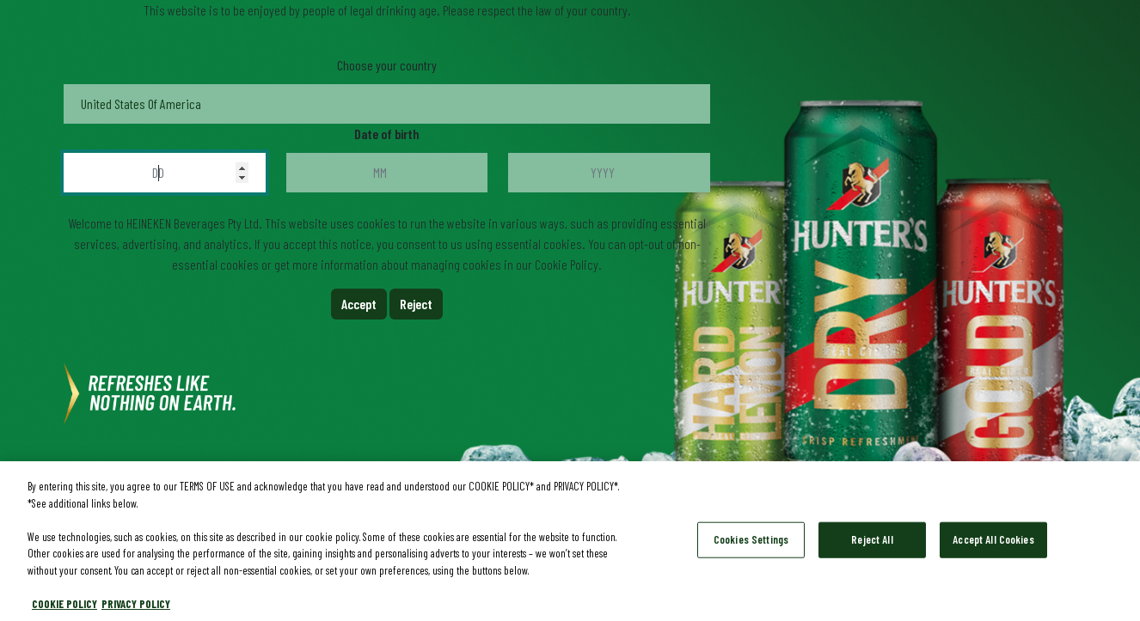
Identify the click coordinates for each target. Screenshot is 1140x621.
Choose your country (387, 65)
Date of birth (387, 133)
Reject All (871, 541)
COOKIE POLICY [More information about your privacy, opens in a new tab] (64, 605)
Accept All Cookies (993, 541)
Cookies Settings (751, 541)
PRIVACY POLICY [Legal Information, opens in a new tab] (135, 605)
